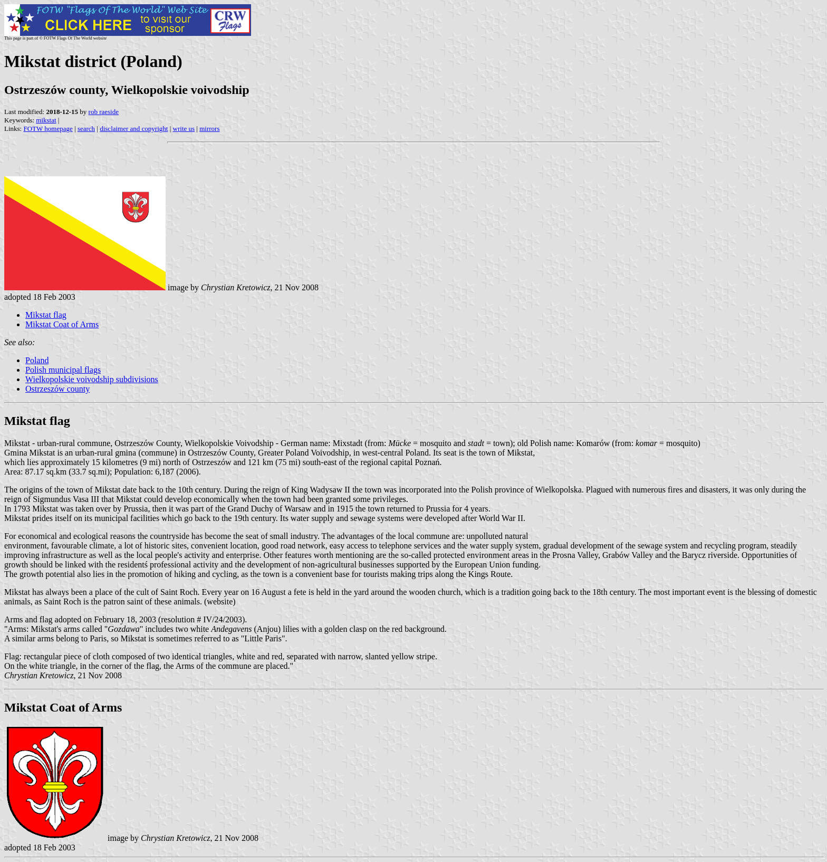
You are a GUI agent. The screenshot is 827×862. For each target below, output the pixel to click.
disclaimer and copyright (134, 128)
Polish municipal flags (63, 369)
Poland (37, 360)
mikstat (46, 120)
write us (184, 128)
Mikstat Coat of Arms (62, 324)
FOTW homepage (47, 128)
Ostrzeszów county (57, 388)
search (86, 128)
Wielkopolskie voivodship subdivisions (91, 379)
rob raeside (104, 112)
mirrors (209, 128)
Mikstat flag (45, 314)
